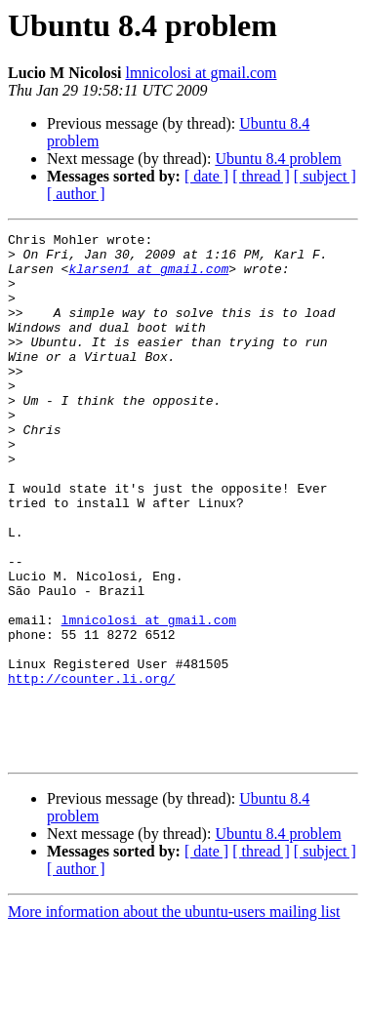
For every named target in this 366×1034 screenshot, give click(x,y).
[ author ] (76, 193)
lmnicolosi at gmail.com (200, 72)
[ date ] (206, 176)
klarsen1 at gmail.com (148, 277)
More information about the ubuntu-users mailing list (174, 1017)
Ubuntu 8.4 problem (278, 158)
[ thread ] (261, 176)
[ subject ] (325, 176)
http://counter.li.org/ (92, 768)
